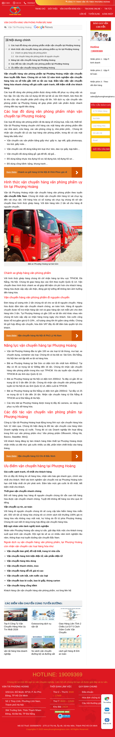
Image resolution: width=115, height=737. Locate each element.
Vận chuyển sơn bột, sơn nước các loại (27, 575)
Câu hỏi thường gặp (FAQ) (95, 703)
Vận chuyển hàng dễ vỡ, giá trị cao (25, 571)
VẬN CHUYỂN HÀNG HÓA (71, 8)
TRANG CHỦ (40, 9)
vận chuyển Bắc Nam (15, 196)
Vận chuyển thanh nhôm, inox (23, 566)
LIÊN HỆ (83, 14)
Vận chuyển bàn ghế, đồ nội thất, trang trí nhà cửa (33, 551)
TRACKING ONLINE (93, 8)
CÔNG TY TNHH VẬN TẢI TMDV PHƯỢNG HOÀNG (88, 2)
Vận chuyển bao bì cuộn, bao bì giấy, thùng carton (33, 580)
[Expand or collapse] (79, 40)
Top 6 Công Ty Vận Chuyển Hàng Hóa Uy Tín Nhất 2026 (15, 626)
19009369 (97, 51)
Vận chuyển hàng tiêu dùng (21, 561)
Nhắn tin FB (107, 721)
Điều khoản (87, 692)
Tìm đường (107, 700)
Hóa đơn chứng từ (91, 697)
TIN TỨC (108, 9)
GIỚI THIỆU (53, 9)
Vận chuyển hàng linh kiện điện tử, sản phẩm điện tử (35, 556)
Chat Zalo (107, 711)
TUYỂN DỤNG (94, 14)
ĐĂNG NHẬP (107, 14)
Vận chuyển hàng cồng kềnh (22, 585)
